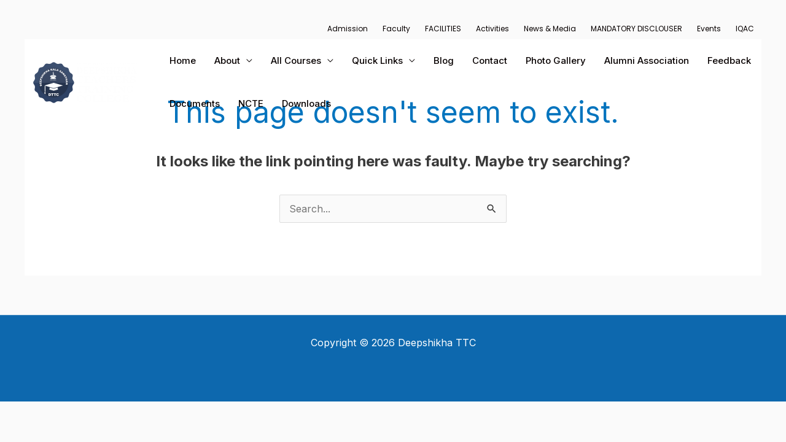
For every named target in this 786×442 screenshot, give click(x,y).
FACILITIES (443, 28)
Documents (194, 103)
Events (709, 28)
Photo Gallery (556, 60)
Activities (492, 28)
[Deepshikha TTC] (86, 81)
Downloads (306, 103)
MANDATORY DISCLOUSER (636, 28)
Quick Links (377, 60)
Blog (444, 60)
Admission (347, 28)
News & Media (550, 28)
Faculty (396, 28)
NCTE (250, 103)
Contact (489, 60)
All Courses (296, 60)
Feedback (729, 60)
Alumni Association (646, 60)
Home (182, 60)
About (227, 60)
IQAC (745, 28)
